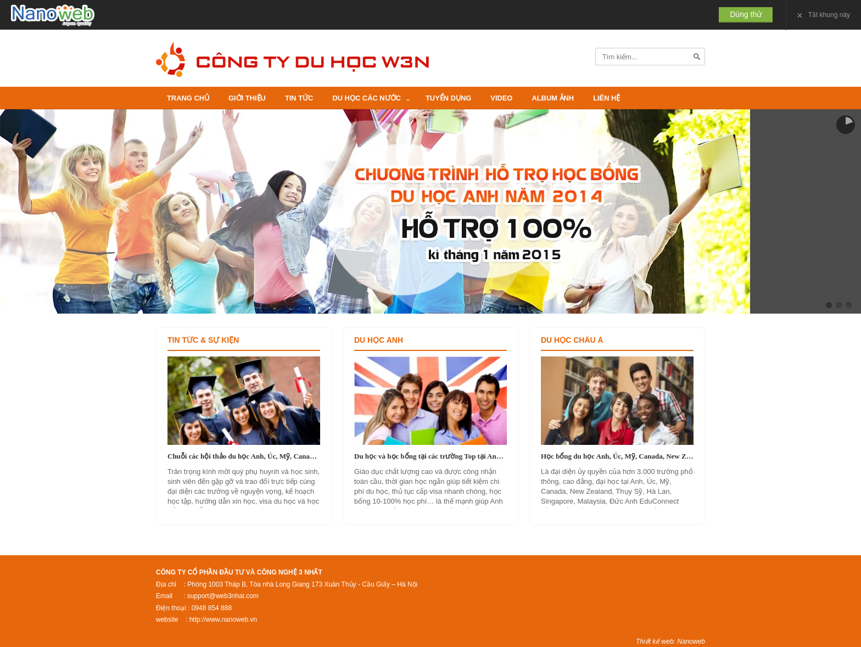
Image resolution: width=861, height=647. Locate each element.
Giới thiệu (247, 98)
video (501, 98)
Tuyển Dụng (448, 98)
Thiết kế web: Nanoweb (670, 641)
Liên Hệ (606, 98)
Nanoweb (52, 15)
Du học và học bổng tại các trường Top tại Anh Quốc (430, 456)
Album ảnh (553, 98)
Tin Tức (299, 98)
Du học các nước (366, 98)
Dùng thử (746, 14)
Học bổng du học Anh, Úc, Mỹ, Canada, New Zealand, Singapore (617, 456)
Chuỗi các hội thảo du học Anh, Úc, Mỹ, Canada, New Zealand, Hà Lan (243, 456)
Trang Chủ (188, 98)
